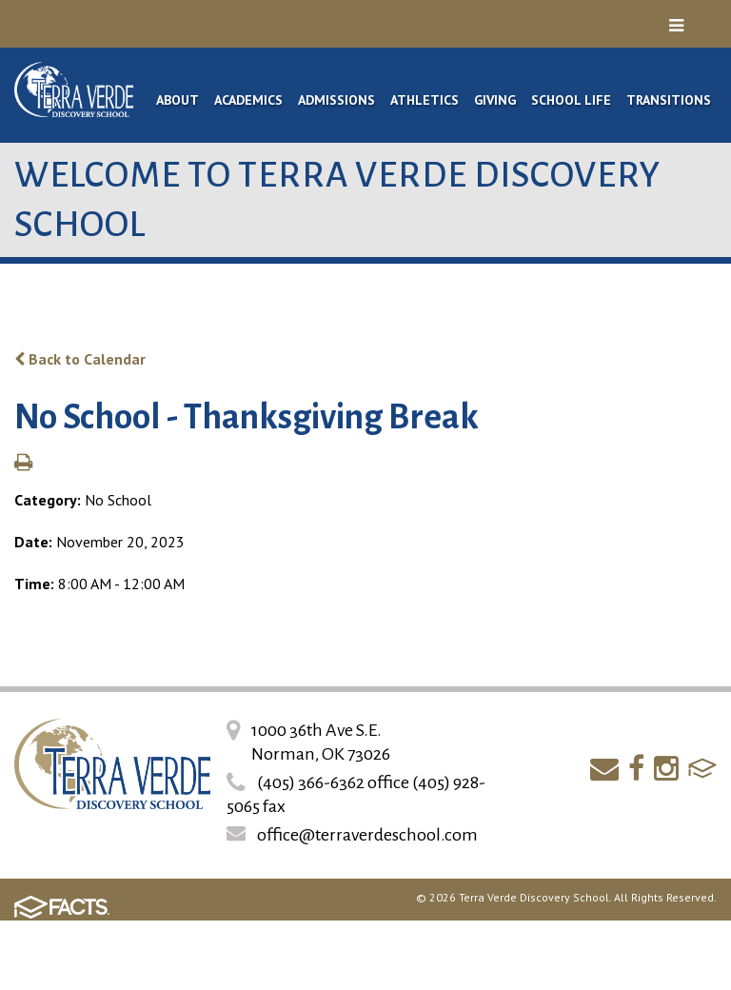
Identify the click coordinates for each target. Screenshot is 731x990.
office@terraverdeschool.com (367, 834)
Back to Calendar (80, 358)
